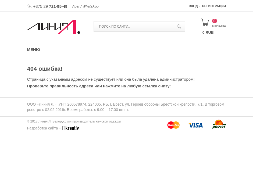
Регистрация (214, 6)
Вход (193, 6)
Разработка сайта (42, 128)
